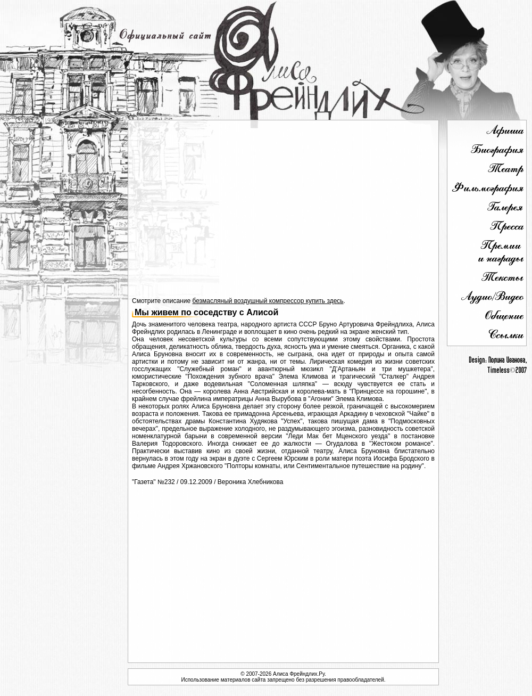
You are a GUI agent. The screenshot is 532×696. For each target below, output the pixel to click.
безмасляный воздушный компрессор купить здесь (267, 301)
